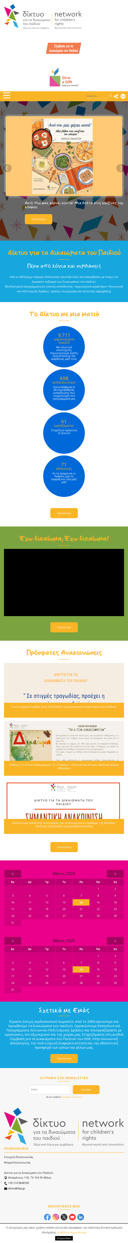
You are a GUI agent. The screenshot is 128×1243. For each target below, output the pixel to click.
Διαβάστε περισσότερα (71, 1232)
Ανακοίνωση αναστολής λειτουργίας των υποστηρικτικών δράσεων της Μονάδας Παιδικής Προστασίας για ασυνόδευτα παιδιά (64, 824)
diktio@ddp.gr (14, 1188)
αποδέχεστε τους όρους (71, 1097)
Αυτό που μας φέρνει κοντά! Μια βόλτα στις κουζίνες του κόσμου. (74, 205)
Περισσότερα (39, 219)
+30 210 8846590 (16, 1183)
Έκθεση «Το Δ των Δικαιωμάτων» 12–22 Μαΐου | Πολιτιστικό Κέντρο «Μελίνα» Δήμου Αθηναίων (64, 766)
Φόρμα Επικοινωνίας (17, 1162)
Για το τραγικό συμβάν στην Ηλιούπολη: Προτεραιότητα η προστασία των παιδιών (64, 706)
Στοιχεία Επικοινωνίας (18, 1157)
